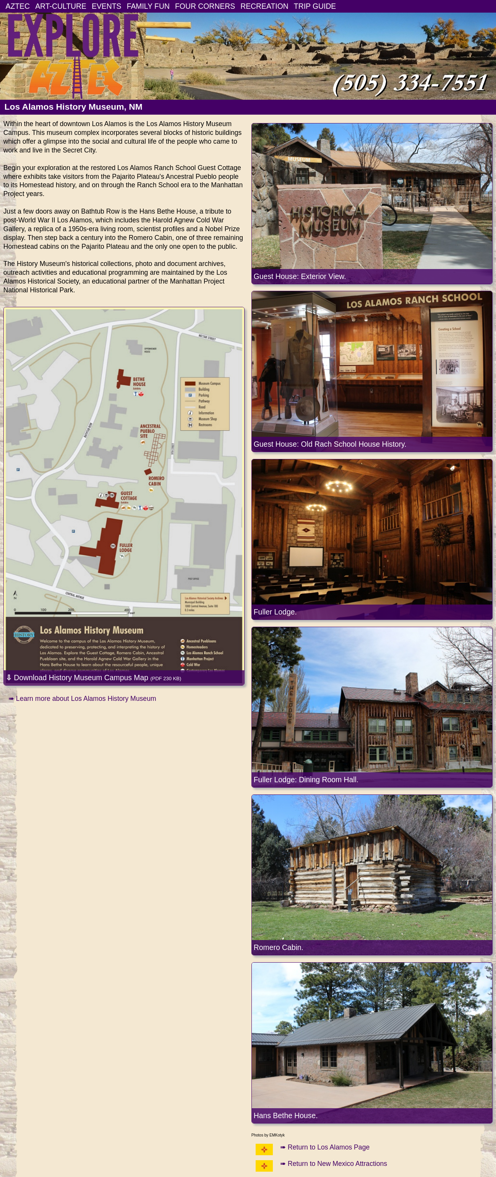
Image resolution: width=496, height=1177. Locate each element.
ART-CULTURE (60, 6)
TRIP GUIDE (315, 6)
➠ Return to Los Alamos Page (325, 1147)
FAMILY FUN (148, 6)
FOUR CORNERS (205, 6)
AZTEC (18, 6)
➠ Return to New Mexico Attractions (333, 1163)
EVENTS (106, 6)
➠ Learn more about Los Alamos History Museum (82, 698)
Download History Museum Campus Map (94, 677)
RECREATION (264, 6)
